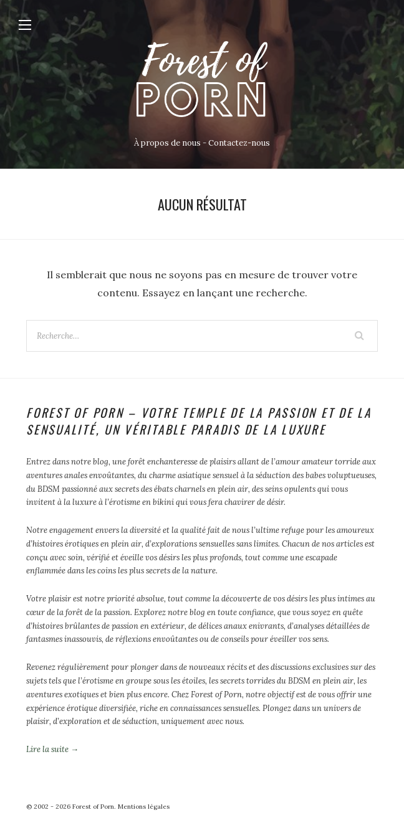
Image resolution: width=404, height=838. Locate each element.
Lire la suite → (52, 749)
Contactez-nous (239, 143)
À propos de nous (167, 143)
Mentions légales (144, 807)
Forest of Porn (93, 807)
